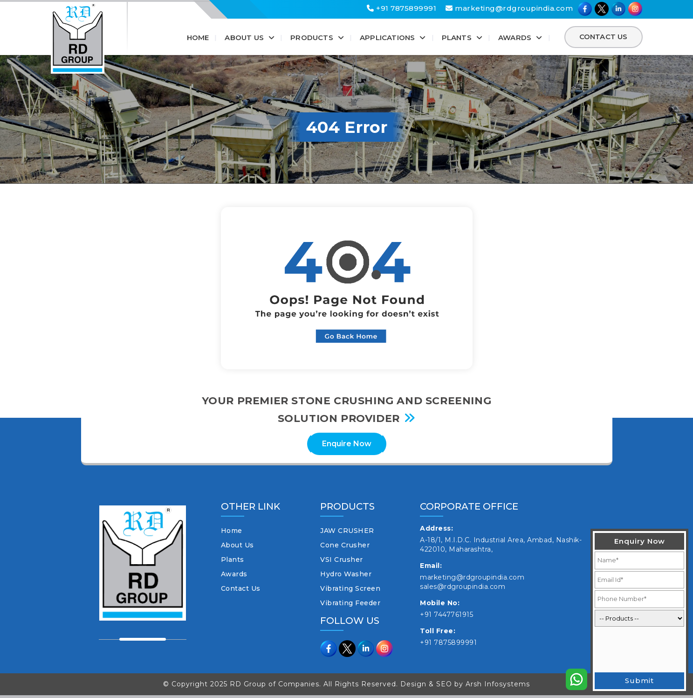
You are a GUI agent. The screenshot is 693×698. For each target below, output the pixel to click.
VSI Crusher (341, 559)
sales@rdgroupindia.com (462, 586)
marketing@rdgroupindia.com (509, 8)
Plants (457, 37)
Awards (514, 37)
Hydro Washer (345, 574)
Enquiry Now (639, 541)
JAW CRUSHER (347, 530)
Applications (387, 37)
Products (311, 37)
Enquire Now (346, 443)
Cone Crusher (345, 545)
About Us (244, 37)
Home (198, 37)
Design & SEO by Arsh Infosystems (465, 684)
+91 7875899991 (401, 8)
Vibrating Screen (350, 588)
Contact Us (603, 36)
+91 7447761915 (446, 614)
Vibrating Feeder (350, 603)
